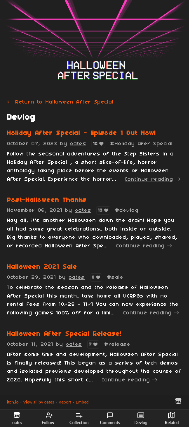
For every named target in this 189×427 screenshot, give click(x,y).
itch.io (13, 402)
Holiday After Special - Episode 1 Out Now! (81, 133)
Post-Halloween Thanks (47, 200)
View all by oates (38, 402)
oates (78, 144)
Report (65, 402)
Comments (110, 418)
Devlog (140, 418)
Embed (82, 402)
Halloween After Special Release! (64, 334)
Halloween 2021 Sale (42, 267)
